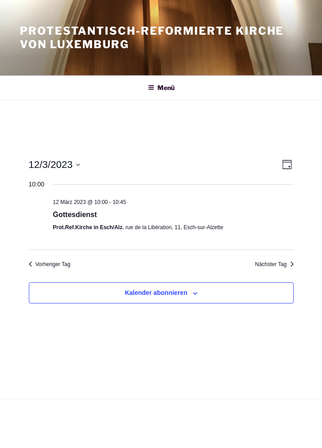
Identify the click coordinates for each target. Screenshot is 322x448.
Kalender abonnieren (156, 292)
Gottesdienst (75, 214)
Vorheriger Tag (50, 264)
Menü (161, 87)
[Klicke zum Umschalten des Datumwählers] (54, 164)
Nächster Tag (274, 264)
